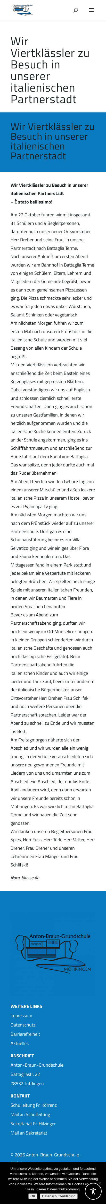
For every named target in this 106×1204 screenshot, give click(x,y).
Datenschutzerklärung (59, 1196)
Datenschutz (23, 1024)
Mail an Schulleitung (30, 1114)
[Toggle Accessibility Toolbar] (93, 1191)
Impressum (21, 1015)
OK (32, 1196)
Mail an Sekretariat (29, 1132)
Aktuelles (20, 1043)
